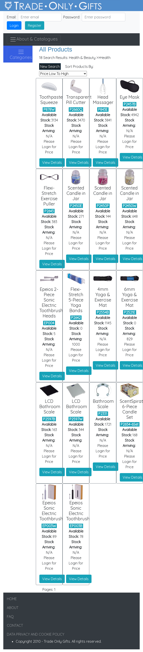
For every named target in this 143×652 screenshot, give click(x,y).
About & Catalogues (34, 39)
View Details (52, 162)
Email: (11, 17)
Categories (21, 54)
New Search (50, 66)
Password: (71, 17)
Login (14, 25)
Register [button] (34, 25)
